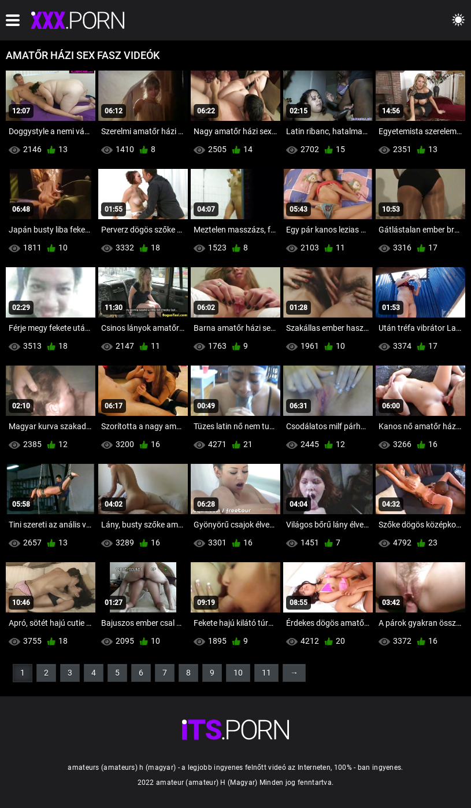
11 (266, 672)
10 (238, 672)
